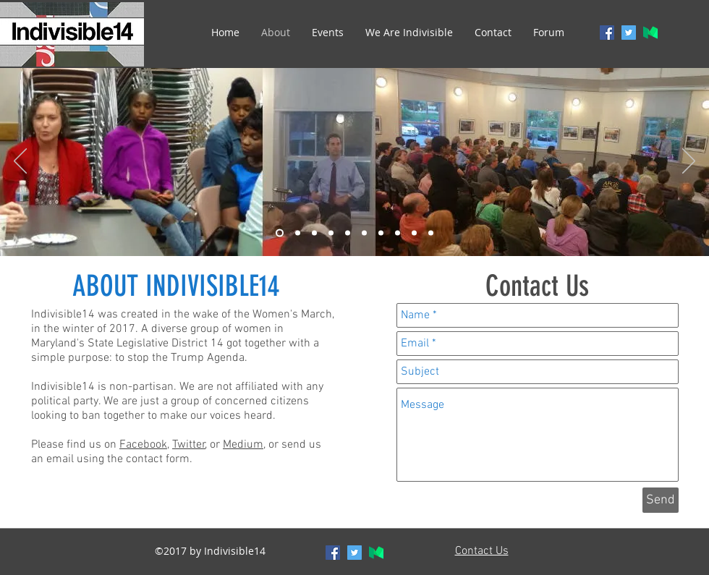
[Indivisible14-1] (280, 233)
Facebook (143, 445)
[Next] (688, 162)
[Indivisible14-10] (430, 233)
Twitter (188, 445)
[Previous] (20, 162)
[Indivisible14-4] (331, 233)
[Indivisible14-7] (380, 233)
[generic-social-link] (650, 32)
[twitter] (628, 32)
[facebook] (607, 32)
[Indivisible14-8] (397, 233)
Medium (243, 445)
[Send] (660, 500)
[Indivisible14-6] (364, 233)
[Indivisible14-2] (297, 233)
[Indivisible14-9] (414, 233)
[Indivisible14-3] (314, 233)
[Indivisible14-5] (347, 233)
